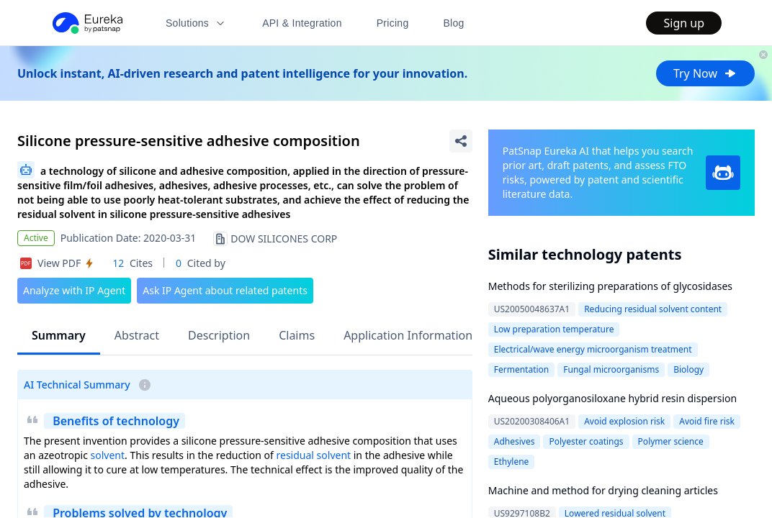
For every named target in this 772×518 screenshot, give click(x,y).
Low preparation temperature (554, 329)
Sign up (683, 23)
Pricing (393, 23)
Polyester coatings (586, 441)
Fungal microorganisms (611, 369)
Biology (688, 369)
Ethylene (511, 461)
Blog (454, 23)
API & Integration (302, 23)
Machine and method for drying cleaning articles (603, 490)
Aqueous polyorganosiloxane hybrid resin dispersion (612, 398)
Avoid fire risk (707, 421)
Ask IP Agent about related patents (225, 290)
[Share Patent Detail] (460, 141)
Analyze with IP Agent (74, 290)
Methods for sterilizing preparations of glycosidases (610, 286)
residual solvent (314, 455)
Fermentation (521, 369)
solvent (108, 455)
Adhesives (514, 441)
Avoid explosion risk (624, 421)
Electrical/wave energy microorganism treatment (593, 349)
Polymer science (671, 441)
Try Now (705, 73)
